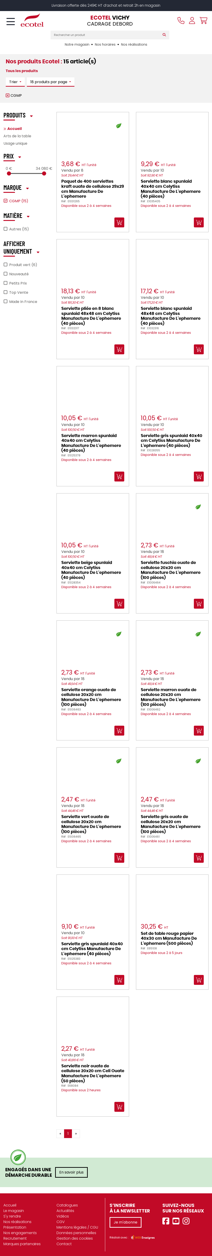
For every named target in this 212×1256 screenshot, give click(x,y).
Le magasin (13, 1210)
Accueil (14, 129)
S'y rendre (12, 1216)
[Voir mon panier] (202, 20)
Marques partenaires (22, 1244)
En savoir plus (71, 1172)
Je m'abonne (125, 1222)
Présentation (14, 1227)
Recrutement (15, 1238)
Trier (14, 82)
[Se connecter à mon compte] (192, 20)
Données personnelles (76, 1232)
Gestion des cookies (75, 1238)
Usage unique (15, 143)
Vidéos (63, 1216)
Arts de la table (17, 136)
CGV (61, 1221)
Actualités (65, 1210)
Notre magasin (77, 44)
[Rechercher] (165, 35)
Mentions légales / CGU (77, 1227)
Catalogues (67, 1205)
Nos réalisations (134, 44)
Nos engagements (20, 1232)
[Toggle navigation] (10, 22)
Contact (64, 1244)
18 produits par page (49, 82)
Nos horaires (105, 44)
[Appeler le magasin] (181, 20)
